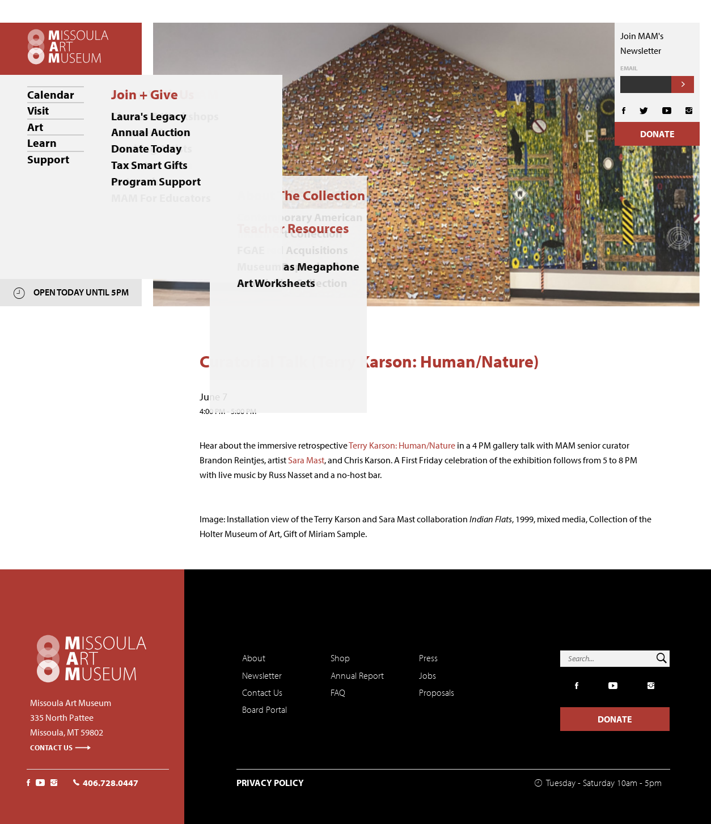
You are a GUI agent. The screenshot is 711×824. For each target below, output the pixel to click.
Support (48, 158)
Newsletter (262, 675)
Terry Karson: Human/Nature (402, 445)
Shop (340, 658)
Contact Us (60, 747)
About (253, 658)
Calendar (50, 94)
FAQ (338, 692)
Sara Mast (306, 460)
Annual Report (357, 675)
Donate (657, 134)
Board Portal (264, 709)
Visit (38, 110)
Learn (42, 142)
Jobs (427, 675)
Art (35, 126)
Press (428, 658)
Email (629, 68)
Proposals (436, 692)
